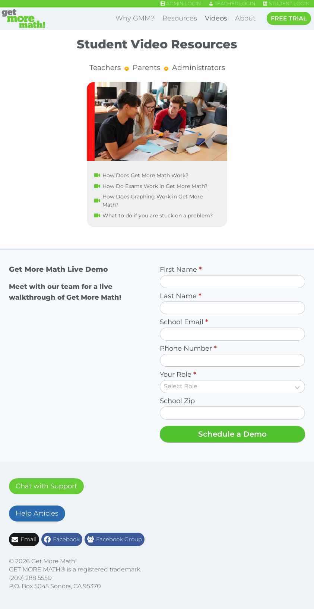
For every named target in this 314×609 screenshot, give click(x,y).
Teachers (105, 67)
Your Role (178, 374)
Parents (146, 67)
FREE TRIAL (289, 18)
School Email (184, 322)
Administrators (198, 67)
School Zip (177, 401)
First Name (181, 269)
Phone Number (188, 348)
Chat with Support (46, 486)
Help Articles (37, 513)
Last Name (181, 296)
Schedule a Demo (232, 434)
